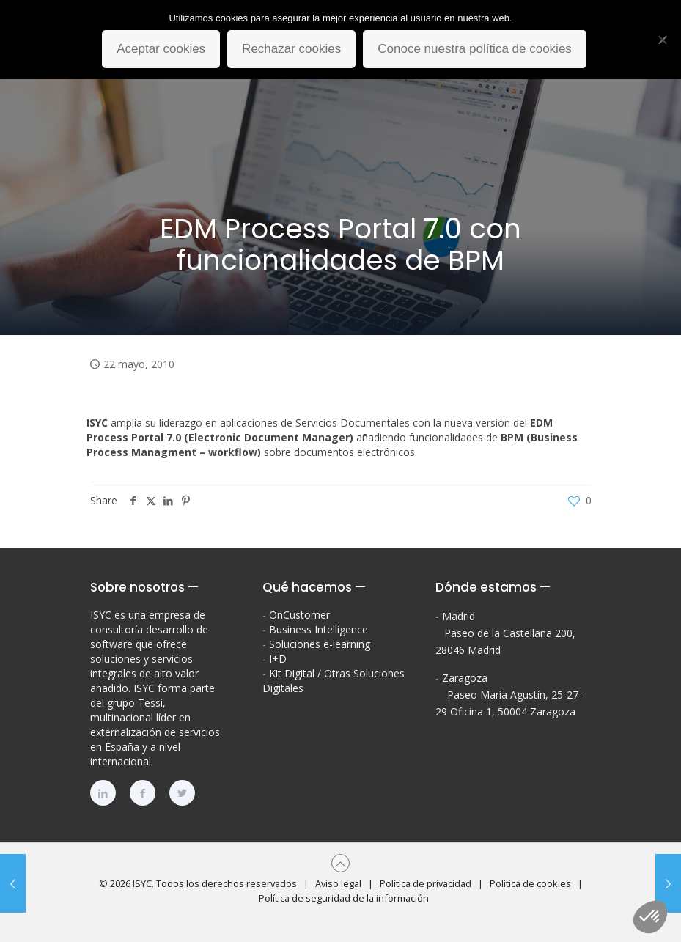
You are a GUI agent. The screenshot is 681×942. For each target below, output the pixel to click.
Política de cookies (530, 883)
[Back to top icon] (340, 863)
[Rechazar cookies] (662, 39)
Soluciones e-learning (319, 644)
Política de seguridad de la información (344, 898)
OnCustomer (299, 615)
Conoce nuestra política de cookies (475, 49)
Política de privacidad (425, 883)
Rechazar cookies (291, 49)
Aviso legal (338, 883)
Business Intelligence (318, 629)
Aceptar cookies (161, 49)
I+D (278, 659)
